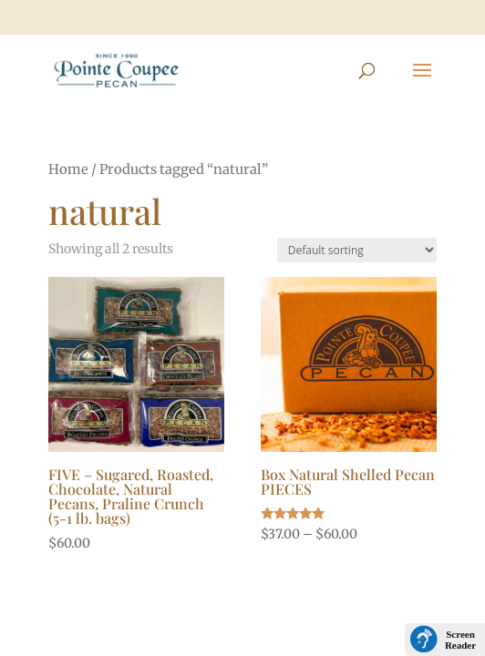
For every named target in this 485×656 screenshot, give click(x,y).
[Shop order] (357, 250)
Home (68, 169)
